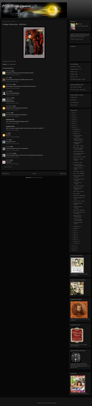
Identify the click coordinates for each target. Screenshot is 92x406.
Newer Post (5, 173)
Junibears (8, 112)
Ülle (7, 133)
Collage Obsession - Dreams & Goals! (78, 139)
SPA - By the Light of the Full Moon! (79, 213)
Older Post (63, 173)
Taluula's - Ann (74, 76)
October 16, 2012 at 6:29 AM (12, 130)
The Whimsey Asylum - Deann (78, 79)
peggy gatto (9, 97)
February (75, 241)
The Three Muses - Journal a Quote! (77, 219)
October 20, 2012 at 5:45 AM (12, 163)
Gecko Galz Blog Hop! (78, 151)
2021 (73, 112)
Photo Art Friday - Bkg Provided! (78, 176)
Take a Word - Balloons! (79, 210)
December (76, 129)
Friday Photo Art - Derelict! (79, 156)
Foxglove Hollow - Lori (76, 69)
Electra (7, 91)
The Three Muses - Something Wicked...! (79, 165)
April (74, 237)
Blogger (54, 403)
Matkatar (8, 160)
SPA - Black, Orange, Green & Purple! (78, 148)
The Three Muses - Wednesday (78, 89)
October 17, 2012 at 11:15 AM (12, 143)
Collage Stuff (74, 97)
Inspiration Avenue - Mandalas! (78, 143)
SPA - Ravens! (76, 193)
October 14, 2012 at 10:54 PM (12, 74)
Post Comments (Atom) (37, 177)
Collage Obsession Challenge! (9, 61)
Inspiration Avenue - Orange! (78, 207)
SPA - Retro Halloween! (79, 173)
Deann (7, 77)
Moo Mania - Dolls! (77, 162)
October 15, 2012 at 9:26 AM (12, 81)
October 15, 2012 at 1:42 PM (12, 95)
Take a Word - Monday (76, 87)
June (74, 232)
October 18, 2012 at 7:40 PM (12, 157)
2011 (73, 246)
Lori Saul (8, 146)
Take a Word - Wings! (78, 145)
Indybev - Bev (74, 71)
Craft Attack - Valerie (75, 66)
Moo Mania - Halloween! (79, 195)
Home (34, 173)
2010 (73, 248)
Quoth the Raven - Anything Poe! (77, 216)
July (74, 230)
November (76, 131)
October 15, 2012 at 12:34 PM (12, 88)
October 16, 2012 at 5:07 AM (12, 123)
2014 (73, 123)
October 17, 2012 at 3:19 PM (12, 150)
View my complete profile (82, 26)
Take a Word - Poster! (78, 191)
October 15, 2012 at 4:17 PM (12, 103)
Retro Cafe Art (74, 105)
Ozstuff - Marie (74, 74)
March (75, 239)
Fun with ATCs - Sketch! (79, 201)
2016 (73, 119)
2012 (73, 127)
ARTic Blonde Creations (15, 6)
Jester (7, 139)
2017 (73, 117)
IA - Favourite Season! (78, 185)
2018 (73, 115)
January (75, 243)
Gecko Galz (73, 100)
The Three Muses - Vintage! (77, 183)
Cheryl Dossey (9, 84)
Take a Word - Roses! (78, 171)
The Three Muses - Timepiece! (77, 136)
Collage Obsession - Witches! (78, 188)
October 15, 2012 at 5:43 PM (12, 109)
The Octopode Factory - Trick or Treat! (79, 154)
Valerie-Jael (9, 70)
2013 (73, 125)
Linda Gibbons (9, 106)
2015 (73, 121)
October (75, 133)
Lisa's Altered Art (75, 102)
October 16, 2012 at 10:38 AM (12, 136)
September (76, 226)
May (74, 235)
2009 (73, 250)
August (75, 228)
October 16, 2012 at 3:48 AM (12, 116)
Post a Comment (8, 166)
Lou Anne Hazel (9, 153)
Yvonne (79, 24)
